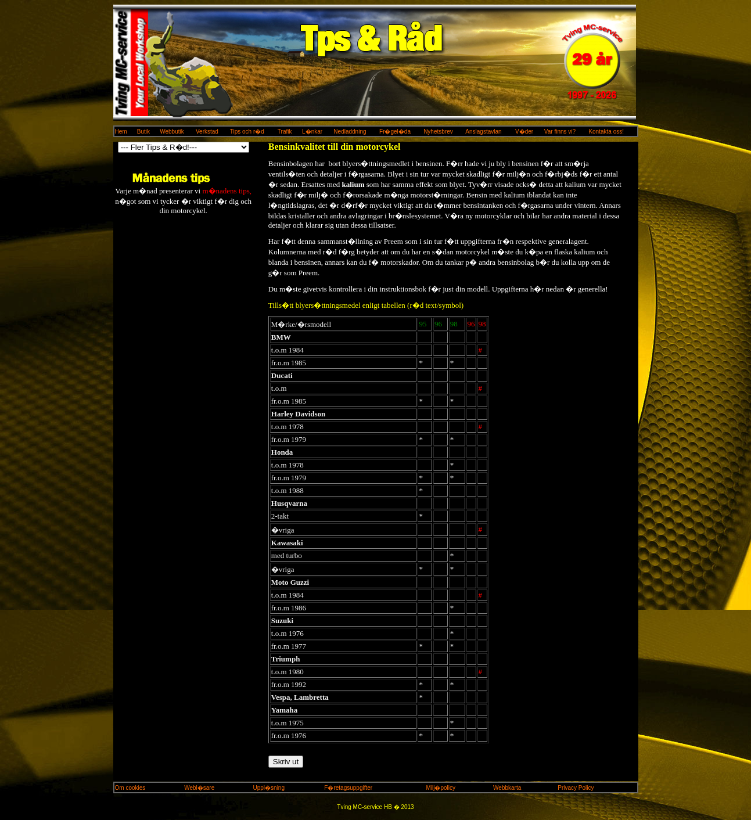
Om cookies (130, 788)
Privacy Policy (576, 788)
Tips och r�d (247, 131)
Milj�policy (441, 788)
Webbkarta (507, 788)
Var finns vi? (560, 131)
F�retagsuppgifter (348, 788)
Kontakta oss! (606, 131)
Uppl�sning (269, 788)
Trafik (285, 131)
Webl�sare (199, 788)
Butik (143, 131)
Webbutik (172, 131)
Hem (121, 131)
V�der (524, 131)
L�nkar (312, 131)
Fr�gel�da (395, 131)
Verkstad (207, 131)
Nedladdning (349, 131)
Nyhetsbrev (438, 131)
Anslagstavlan (483, 131)
